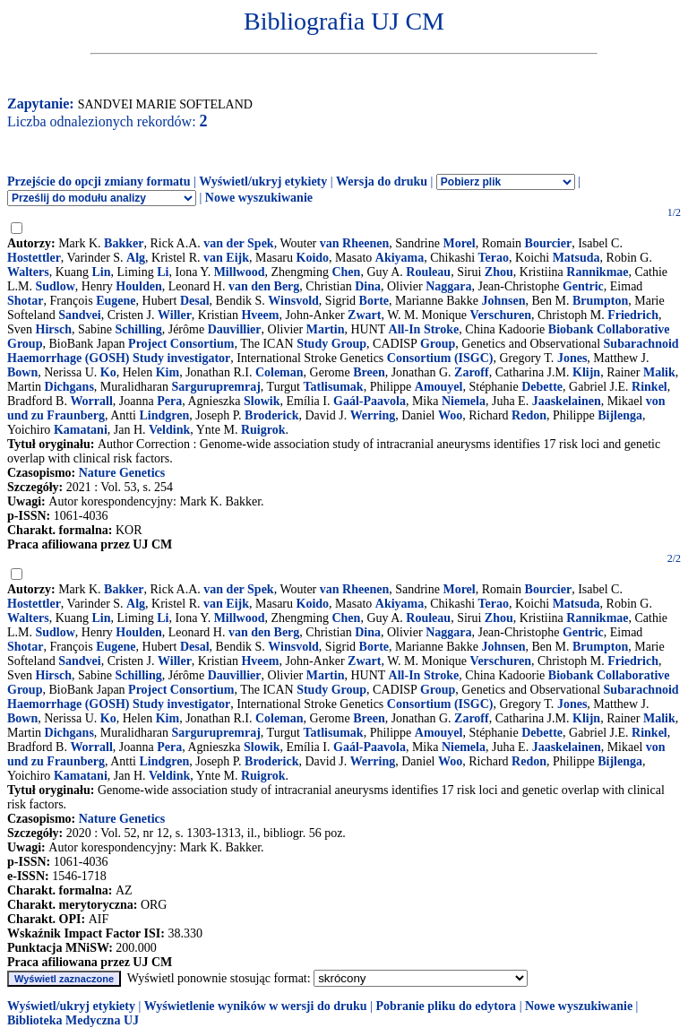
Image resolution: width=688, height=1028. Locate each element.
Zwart (364, 315)
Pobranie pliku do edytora (445, 1006)
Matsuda (576, 257)
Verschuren (500, 315)
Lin (100, 272)
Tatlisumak (333, 386)
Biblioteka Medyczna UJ (73, 1020)
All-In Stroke (424, 329)
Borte (374, 300)
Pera (169, 401)
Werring (373, 415)
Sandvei (79, 315)
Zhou (499, 272)
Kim (167, 372)
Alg (135, 257)
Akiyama (399, 257)
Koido (313, 257)
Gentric (583, 286)
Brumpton (600, 300)
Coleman (279, 372)
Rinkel (649, 386)
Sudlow (55, 286)
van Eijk (226, 257)
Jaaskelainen (566, 401)
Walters (28, 272)
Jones (572, 358)
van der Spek (238, 243)
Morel (459, 243)
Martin (325, 329)
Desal (195, 300)
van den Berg (263, 286)
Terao (493, 257)
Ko (108, 372)
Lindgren (164, 415)
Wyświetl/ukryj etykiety (263, 181)
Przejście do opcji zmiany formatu (99, 181)
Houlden (138, 286)
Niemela (464, 401)
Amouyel (439, 386)
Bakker (123, 243)
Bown (22, 372)
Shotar (25, 300)
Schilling (139, 329)
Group (437, 343)
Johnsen (503, 300)
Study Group (331, 343)
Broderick (271, 415)
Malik (659, 372)
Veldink (169, 429)
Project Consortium (181, 343)
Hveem (260, 315)
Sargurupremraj (216, 386)
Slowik (262, 401)
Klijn (586, 372)
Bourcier (548, 243)
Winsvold (293, 300)
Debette (542, 386)
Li (162, 272)
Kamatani (81, 429)
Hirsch (54, 329)
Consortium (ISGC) (440, 358)
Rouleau (428, 272)
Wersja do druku (381, 181)
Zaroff (471, 372)
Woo (450, 415)
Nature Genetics (122, 472)
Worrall (91, 401)
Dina (368, 286)
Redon (529, 415)
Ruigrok (263, 429)
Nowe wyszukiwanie (259, 197)
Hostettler (34, 257)
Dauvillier (235, 329)
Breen (369, 372)
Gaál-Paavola (369, 401)
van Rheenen (354, 243)
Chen (345, 272)
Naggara (448, 286)
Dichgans (69, 386)
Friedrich (632, 315)
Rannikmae (597, 272)
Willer (175, 315)
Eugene (115, 300)
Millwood (239, 272)
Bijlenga (620, 415)
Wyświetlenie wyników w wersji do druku (255, 1006)
